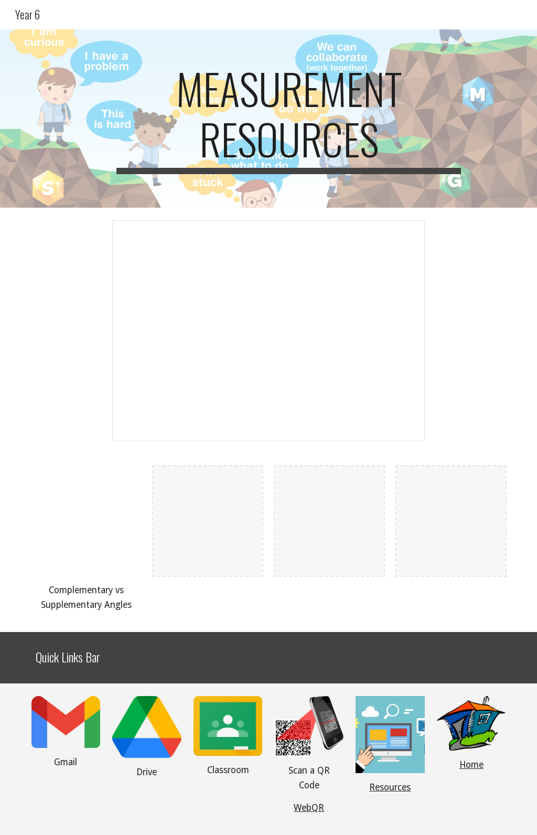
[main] (288, 118)
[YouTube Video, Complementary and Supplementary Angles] (86, 521)
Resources (390, 787)
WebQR (309, 807)
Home (471, 764)
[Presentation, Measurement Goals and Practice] (268, 330)
